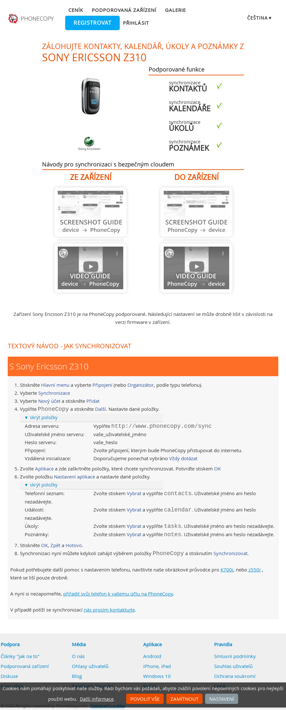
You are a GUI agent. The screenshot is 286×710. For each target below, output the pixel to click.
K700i (227, 569)
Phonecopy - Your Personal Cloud (31, 18)
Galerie (175, 10)
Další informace (97, 699)
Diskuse (9, 676)
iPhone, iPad (157, 666)
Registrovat (92, 22)
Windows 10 (157, 676)
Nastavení (221, 699)
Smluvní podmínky (235, 656)
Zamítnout (184, 699)
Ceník (75, 10)
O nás (78, 656)
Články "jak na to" (20, 656)
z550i (254, 569)
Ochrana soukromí (235, 676)
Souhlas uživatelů (233, 666)
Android (152, 656)
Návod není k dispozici (90, 212)
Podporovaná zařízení (124, 10)
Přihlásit (136, 23)
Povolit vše (145, 699)
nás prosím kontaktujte (109, 609)
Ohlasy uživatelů (90, 666)
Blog (77, 676)
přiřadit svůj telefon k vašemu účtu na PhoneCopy (118, 593)
